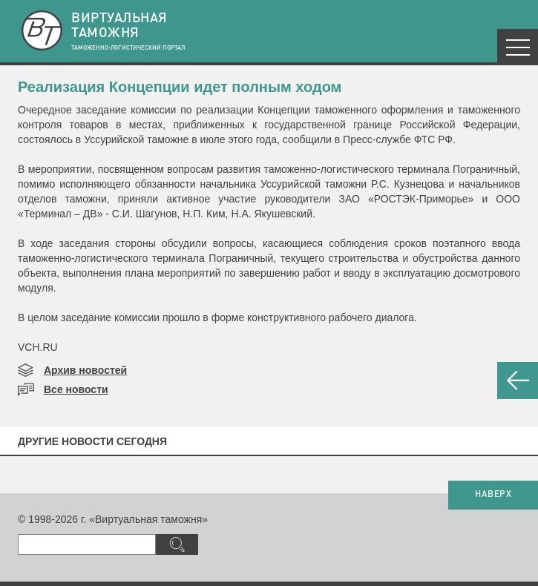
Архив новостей (85, 370)
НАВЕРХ (493, 494)
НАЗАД (517, 380)
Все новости (76, 389)
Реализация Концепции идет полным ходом (179, 87)
